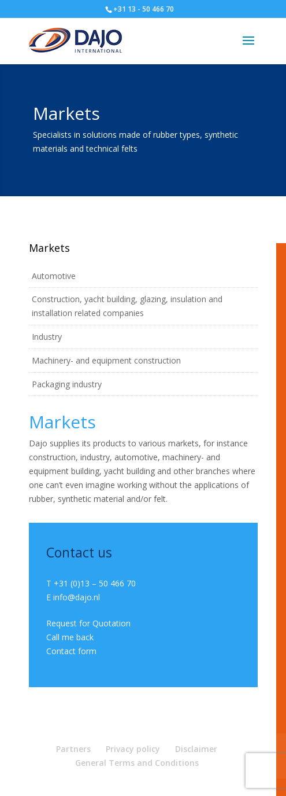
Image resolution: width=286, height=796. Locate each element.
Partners (73, 748)
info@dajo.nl (76, 597)
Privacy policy (133, 748)
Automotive (54, 275)
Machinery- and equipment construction (106, 360)
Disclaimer (196, 748)
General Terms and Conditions (137, 762)
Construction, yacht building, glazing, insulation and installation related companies (127, 306)
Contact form (71, 650)
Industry (47, 336)
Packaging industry (67, 384)
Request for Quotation (88, 623)
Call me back (70, 637)
